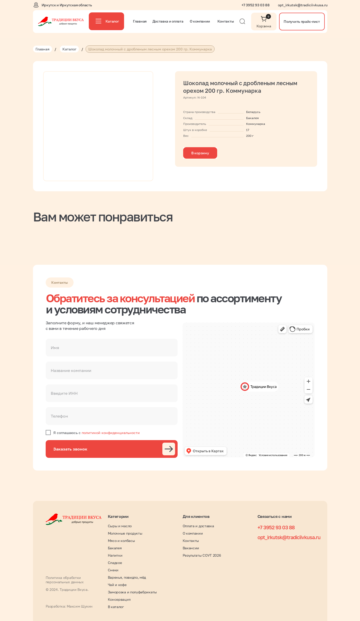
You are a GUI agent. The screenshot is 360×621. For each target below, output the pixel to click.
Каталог (69, 49)
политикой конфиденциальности (111, 432)
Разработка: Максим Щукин (69, 606)
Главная (42, 49)
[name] (112, 347)
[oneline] (112, 370)
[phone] (112, 416)
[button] (302, 21)
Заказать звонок (70, 448)
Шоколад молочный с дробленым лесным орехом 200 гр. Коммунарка (150, 49)
